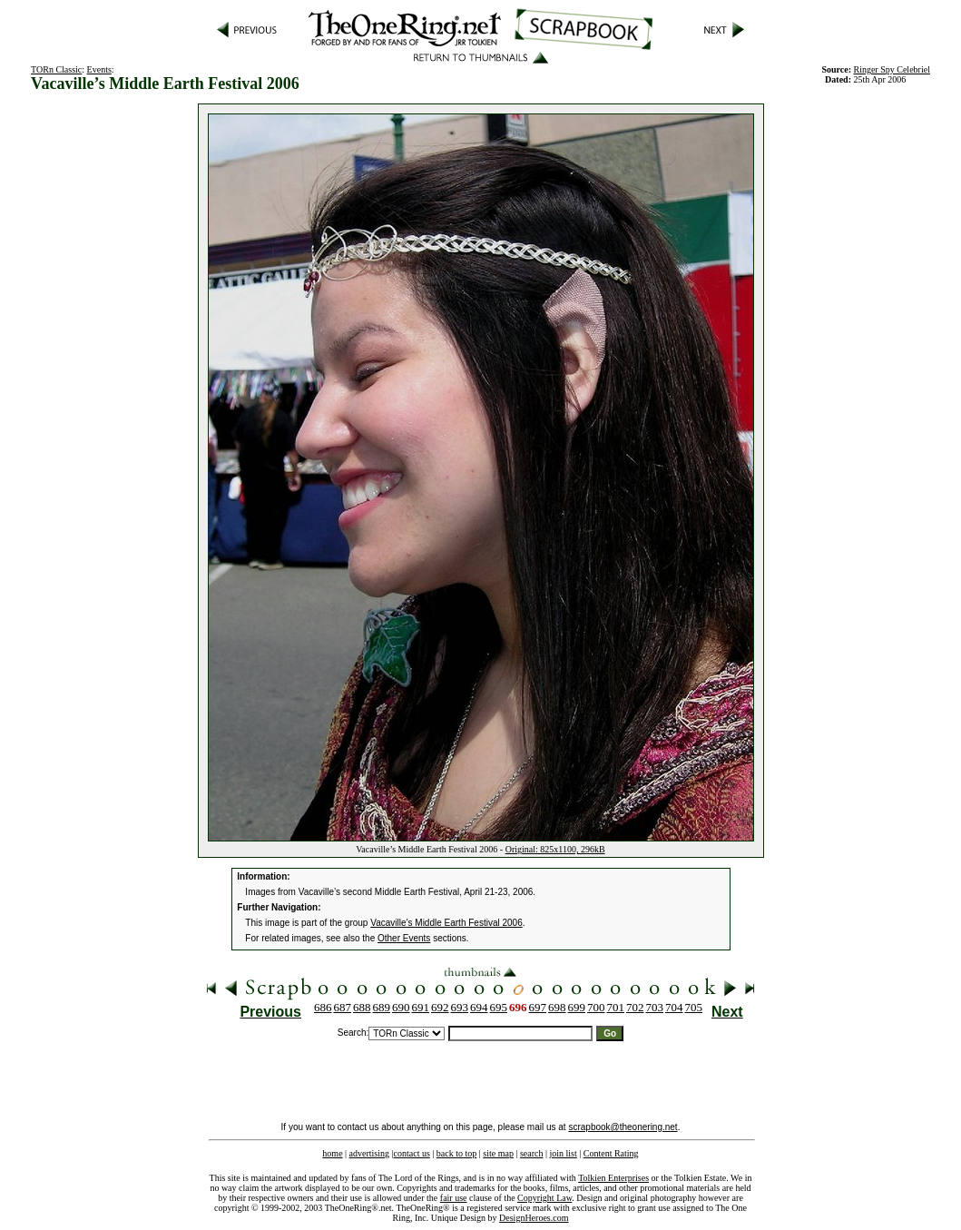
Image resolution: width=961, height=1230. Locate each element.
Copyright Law (544, 1198)
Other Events (404, 938)
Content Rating (611, 1153)
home (332, 1153)
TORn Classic (56, 69)
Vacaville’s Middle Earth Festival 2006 (446, 923)
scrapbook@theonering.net (622, 1127)
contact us (412, 1153)
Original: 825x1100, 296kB (555, 849)
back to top (456, 1153)
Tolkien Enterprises (613, 1178)
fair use (453, 1198)
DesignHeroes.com (533, 1218)
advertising (369, 1153)
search (532, 1153)
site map (498, 1153)
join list (562, 1153)
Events (99, 69)
